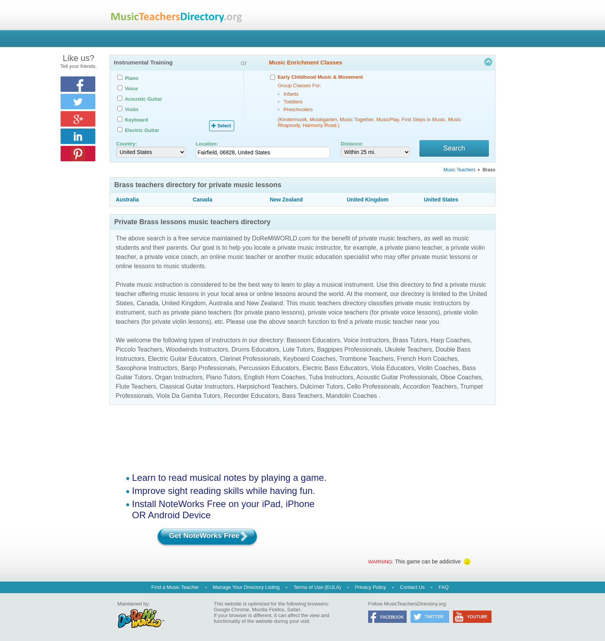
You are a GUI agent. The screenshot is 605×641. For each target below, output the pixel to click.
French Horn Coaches (427, 360)
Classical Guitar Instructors (196, 387)
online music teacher (238, 258)
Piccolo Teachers (139, 350)
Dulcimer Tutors (321, 387)
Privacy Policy (370, 587)
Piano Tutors (223, 378)
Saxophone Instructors (146, 369)
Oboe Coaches (461, 378)
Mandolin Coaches (351, 397)
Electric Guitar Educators (182, 360)
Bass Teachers (302, 397)
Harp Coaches (450, 341)
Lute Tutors (297, 350)
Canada (203, 201)
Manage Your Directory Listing (246, 587)
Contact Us (412, 587)
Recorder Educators (251, 397)
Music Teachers (459, 171)
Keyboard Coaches (309, 360)
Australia (127, 201)
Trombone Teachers (366, 360)
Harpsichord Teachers (267, 387)
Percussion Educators (269, 369)
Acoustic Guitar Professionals (396, 378)
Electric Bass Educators (335, 369)
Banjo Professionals (208, 369)
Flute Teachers (136, 387)
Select (224, 126)
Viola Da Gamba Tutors (188, 397)
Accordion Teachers (430, 387)
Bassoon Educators (313, 341)
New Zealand (286, 201)
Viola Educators (392, 369)
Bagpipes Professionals (349, 350)
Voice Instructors (366, 341)
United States (441, 201)
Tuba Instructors (331, 378)
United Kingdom (368, 201)
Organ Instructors (179, 378)
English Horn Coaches (275, 378)
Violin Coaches (437, 369)
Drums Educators (255, 350)
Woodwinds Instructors (197, 350)
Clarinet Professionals (250, 360)
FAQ (444, 587)
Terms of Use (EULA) (317, 587)
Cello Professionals (373, 387)
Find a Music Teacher (175, 587)
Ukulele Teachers (408, 350)
